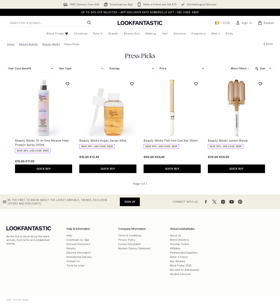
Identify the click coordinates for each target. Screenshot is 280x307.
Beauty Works (51, 44)
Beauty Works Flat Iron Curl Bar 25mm (171, 140)
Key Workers (177, 261)
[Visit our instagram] (223, 202)
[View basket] (266, 23)
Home (10, 44)
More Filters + (240, 68)
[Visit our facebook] (206, 202)
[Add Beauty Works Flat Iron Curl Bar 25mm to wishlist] (196, 83)
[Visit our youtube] (231, 202)
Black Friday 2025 (180, 265)
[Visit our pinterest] (240, 202)
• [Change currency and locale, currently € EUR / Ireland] (222, 23)
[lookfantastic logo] (140, 23)
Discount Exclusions (78, 244)
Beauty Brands (28, 44)
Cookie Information (129, 244)
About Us (175, 235)
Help (69, 235)
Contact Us (73, 261)
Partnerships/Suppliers (183, 252)
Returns (71, 248)
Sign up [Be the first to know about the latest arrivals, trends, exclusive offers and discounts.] (129, 201)
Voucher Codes (179, 244)
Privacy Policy (126, 239)
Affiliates (175, 248)
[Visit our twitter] (214, 202)
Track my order (75, 265)
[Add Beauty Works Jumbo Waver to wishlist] (260, 83)
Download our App (77, 239)
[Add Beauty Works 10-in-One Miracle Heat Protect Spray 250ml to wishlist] (67, 83)
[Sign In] (244, 22)
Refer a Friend (179, 256)
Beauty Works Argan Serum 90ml (102, 140)
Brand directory (179, 239)
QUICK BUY (43, 168)
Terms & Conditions (130, 235)
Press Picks (140, 55)
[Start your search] (50, 23)
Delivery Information (78, 252)
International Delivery (79, 256)
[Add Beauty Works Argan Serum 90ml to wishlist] (132, 83)
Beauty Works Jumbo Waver (228, 140)
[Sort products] (263, 68)
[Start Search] (89, 23)
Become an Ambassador (184, 269)
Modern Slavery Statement (134, 248)
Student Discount (180, 274)
